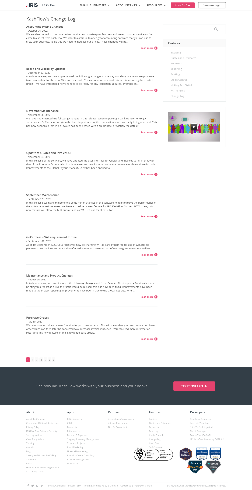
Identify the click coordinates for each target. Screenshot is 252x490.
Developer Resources (200, 419)
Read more (147, 48)
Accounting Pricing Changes (44, 27)
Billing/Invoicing (74, 419)
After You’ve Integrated (201, 427)
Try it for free (192, 386)
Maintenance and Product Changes (49, 275)
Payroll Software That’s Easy (80, 455)
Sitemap (114, 485)
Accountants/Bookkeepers (121, 419)
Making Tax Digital (181, 85)
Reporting (176, 69)
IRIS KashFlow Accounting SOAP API (207, 439)
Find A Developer (198, 431)
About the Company (36, 419)
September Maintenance (42, 195)
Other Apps (72, 463)
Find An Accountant (117, 427)
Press (29, 463)
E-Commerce (73, 431)
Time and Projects (76, 443)
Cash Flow (154, 443)
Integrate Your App (199, 423)
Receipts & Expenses (77, 435)
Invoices (153, 419)
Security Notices (34, 435)
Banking (175, 74)
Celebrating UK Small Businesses (42, 423)
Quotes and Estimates (183, 58)
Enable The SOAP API (200, 435)
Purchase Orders (37, 318)
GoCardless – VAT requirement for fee (51, 237)
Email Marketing (75, 447)
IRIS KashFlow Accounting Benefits (42, 467)
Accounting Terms (35, 471)
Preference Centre (143, 485)
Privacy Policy (32, 427)
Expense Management (78, 459)
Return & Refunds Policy (95, 485)
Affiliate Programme (118, 423)
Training (30, 443)
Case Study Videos (35, 439)
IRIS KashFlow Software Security (41, 431)
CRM (69, 423)
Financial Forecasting (77, 451)
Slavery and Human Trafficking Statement (41, 457)
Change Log (177, 96)
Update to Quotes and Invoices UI (48, 153)
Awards (30, 447)
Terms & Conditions (56, 485)
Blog (28, 451)
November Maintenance (42, 111)
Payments (176, 63)
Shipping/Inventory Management (83, 439)
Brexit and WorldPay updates (45, 69)
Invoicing (175, 52)
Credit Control (178, 79)
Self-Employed (156, 447)
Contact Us (125, 485)
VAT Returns (177, 90)
